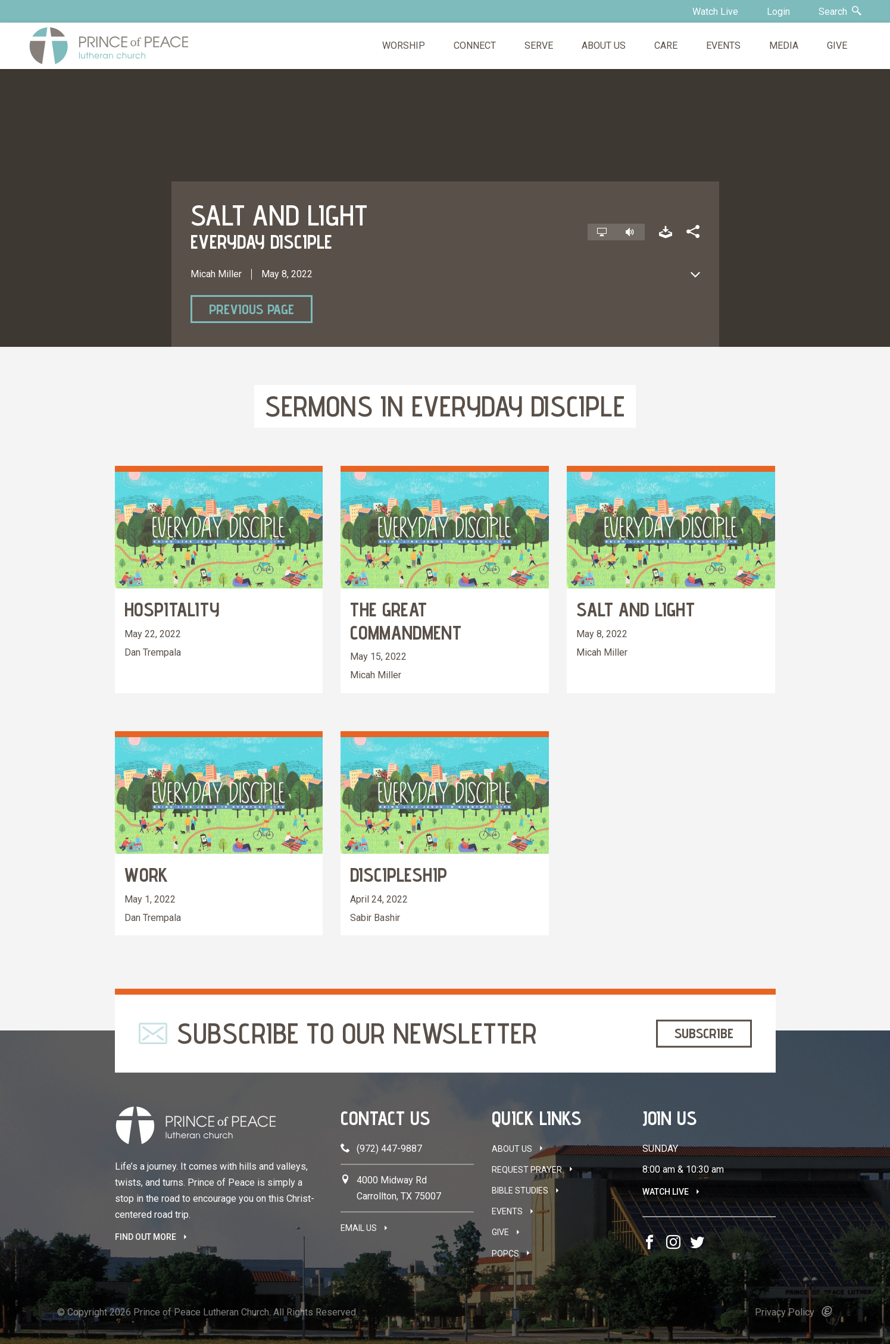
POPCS (505, 1253)
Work (146, 874)
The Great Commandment (405, 620)
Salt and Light (635, 609)
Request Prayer (527, 1169)
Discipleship (398, 874)
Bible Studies (520, 1190)
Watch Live (715, 11)
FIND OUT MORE (145, 1237)
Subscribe (703, 1033)
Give (500, 1232)
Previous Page (251, 309)
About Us (512, 1149)
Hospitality (172, 609)
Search (840, 11)
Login (778, 11)
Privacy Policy (784, 1312)
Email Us (359, 1228)
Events (507, 1211)
